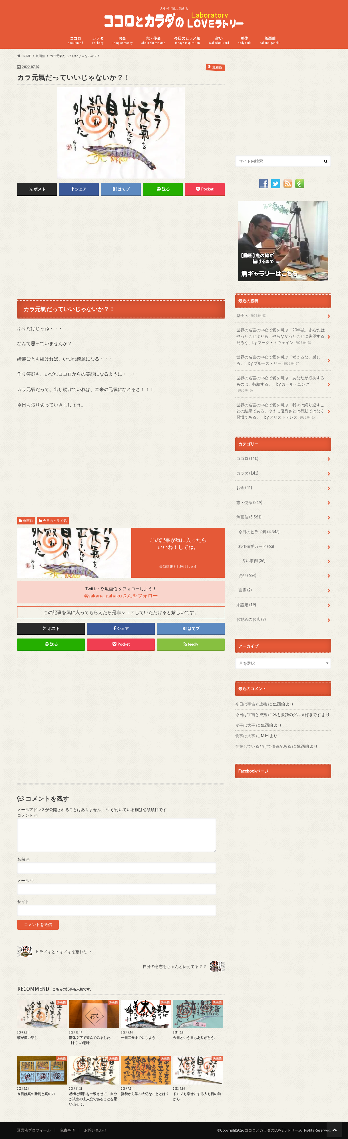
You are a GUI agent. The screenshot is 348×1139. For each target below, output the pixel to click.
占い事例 (253, 560)
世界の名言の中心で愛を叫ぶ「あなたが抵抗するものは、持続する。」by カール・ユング (280, 384)
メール (25, 880)
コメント (27, 815)
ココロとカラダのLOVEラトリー (271, 1130)
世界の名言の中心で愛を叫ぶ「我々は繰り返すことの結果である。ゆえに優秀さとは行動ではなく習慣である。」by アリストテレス (280, 411)
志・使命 (153, 40)
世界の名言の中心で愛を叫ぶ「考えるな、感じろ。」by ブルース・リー (278, 360)
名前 (23, 859)
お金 (122, 40)
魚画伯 (270, 40)
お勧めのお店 (251, 619)
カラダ (97, 40)
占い (219, 40)
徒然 (247, 575)
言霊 (245, 589)
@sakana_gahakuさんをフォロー (121, 595)
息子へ (251, 315)
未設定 (246, 604)
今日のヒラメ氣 (187, 40)
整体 (244, 40)
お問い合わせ (95, 1130)
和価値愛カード (256, 546)
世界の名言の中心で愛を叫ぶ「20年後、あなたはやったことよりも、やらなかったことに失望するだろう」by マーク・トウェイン (280, 336)
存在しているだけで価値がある (263, 746)
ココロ (75, 40)
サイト (23, 901)
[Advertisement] (121, 247)
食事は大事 (245, 725)
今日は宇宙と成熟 (251, 704)
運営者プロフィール (34, 1130)
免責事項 (67, 1130)
